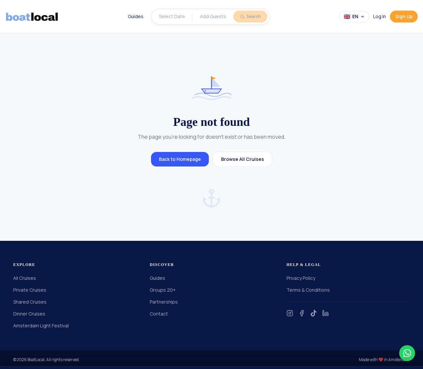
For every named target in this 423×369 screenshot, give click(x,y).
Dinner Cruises (29, 314)
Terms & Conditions (308, 290)
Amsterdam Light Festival (41, 325)
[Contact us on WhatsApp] (407, 353)
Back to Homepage (180, 159)
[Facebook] (301, 313)
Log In (379, 16)
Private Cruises (29, 290)
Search (250, 16)
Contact (159, 314)
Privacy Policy (301, 278)
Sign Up (403, 16)
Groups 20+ (163, 290)
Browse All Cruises (242, 159)
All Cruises (24, 278)
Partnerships (164, 302)
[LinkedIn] (325, 313)
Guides (135, 16)
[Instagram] (290, 313)
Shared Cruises (30, 302)
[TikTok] (313, 313)
